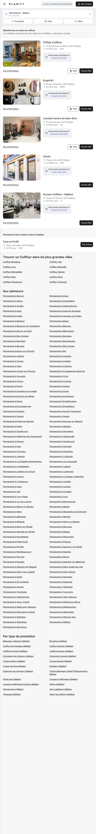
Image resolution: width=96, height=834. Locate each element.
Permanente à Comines (61, 366)
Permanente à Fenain (59, 416)
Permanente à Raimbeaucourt (17, 552)
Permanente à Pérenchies (62, 537)
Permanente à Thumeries (15, 592)
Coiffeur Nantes (57, 272)
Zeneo (47, 156)
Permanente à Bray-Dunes (62, 346)
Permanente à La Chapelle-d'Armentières (22, 461)
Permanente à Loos (59, 496)
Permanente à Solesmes (61, 582)
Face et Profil (11, 241)
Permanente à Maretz (60, 506)
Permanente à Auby (12, 311)
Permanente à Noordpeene (15, 537)
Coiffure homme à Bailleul (15, 651)
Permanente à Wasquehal (62, 612)
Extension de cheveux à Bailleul (18, 671)
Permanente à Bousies (13, 346)
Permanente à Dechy (13, 386)
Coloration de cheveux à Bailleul (18, 656)
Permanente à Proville (13, 547)
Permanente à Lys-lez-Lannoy (17, 501)
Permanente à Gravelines (61, 431)
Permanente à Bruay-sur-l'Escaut (18, 351)
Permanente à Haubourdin (62, 436)
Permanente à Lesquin (60, 486)
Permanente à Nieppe (60, 531)
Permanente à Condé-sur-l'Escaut (19, 371)
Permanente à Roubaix (13, 562)
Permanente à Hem (12, 446)
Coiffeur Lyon (9, 267)
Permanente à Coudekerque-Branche (67, 371)
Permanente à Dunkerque (62, 396)
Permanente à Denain (60, 386)
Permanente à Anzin (59, 296)
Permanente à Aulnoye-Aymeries (65, 311)
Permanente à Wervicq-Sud (63, 617)
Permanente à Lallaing (60, 466)
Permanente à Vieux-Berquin (63, 597)
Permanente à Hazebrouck (62, 441)
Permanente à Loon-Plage (15, 496)
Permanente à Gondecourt (15, 431)
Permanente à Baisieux (14, 321)
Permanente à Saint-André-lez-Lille (66, 567)
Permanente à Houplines (61, 451)
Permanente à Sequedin (61, 577)
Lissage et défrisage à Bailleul (64, 679)
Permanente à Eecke (12, 401)
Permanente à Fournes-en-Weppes (66, 421)
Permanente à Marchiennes (63, 501)
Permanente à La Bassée (61, 456)
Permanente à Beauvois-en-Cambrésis (21, 326)
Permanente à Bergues (60, 326)
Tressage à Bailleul (12, 694)
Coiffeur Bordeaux (11, 262)
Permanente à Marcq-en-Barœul (18, 506)
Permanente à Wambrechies (63, 607)
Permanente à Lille (11, 491)
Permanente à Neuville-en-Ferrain (19, 531)
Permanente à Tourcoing (61, 592)
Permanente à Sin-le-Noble (16, 582)
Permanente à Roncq (59, 557)
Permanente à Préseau (60, 542)
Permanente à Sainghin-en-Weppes (20, 567)
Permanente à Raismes (60, 552)
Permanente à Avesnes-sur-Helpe (66, 316)
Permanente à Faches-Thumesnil (65, 411)
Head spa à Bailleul (12, 679)
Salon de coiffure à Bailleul (62, 694)
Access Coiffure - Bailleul (58, 194)
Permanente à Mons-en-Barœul (65, 521)
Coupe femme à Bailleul (61, 661)
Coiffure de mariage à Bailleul (17, 646)
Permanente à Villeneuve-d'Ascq (65, 602)
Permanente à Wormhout (15, 627)
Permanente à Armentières (62, 301)
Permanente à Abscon (13, 296)
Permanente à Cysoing (60, 381)
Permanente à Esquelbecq (62, 406)
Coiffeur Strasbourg (12, 282)
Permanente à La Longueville (63, 461)
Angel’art (48, 80)
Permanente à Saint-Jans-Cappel (19, 572)
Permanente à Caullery (60, 361)
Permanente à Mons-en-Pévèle (17, 526)
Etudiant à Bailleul (58, 666)
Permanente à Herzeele (61, 446)
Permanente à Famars (13, 416)
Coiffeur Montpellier (12, 272)
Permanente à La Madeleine (16, 466)
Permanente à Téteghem (61, 587)
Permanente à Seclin (12, 577)
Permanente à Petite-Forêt (15, 542)
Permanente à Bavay (59, 321)
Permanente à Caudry (13, 361)
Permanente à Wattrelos (14, 617)
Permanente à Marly (12, 511)
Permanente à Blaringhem (62, 331)
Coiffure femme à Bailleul (61, 646)
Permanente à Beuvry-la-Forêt (17, 331)
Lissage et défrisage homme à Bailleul (21, 684)
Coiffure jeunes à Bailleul (61, 651)
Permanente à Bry (58, 351)
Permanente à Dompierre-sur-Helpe (20, 391)
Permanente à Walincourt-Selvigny (19, 607)
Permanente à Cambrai (60, 356)
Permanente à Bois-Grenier (16, 336)
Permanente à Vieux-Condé (16, 602)
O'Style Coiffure (52, 42)
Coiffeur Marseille (58, 267)
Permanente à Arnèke (13, 306)
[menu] (4, 4)
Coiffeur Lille (56, 262)
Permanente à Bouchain (14, 341)
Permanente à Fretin (12, 426)
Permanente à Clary (12, 366)
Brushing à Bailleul (58, 641)
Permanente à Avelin (12, 316)
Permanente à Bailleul (13, 689)
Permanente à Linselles (61, 491)
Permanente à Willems (60, 622)
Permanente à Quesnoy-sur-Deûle (66, 547)
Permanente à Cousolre (14, 376)
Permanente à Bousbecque (62, 341)
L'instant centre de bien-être (60, 118)
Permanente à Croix (59, 376)
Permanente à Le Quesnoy (15, 481)
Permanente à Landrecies (62, 471)
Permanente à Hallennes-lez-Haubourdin (22, 436)
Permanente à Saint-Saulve (62, 572)
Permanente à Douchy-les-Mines (18, 396)
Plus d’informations (11, 71)
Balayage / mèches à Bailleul (16, 641)
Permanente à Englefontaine (63, 401)
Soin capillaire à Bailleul (61, 689)
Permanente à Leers (12, 486)
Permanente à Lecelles (60, 481)
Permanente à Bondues (61, 336)
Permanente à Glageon (60, 426)
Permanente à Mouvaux (61, 526)
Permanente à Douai (59, 391)
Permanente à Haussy (13, 441)
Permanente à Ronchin (13, 557)
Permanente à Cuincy (13, 381)
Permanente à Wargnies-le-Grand (19, 612)
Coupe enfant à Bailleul (14, 661)
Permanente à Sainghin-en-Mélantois (67, 562)
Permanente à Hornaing (14, 451)
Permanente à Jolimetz (14, 456)
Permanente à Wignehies (15, 622)
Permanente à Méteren (13, 521)
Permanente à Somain (13, 587)
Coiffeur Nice (9, 277)
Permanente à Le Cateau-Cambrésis (67, 476)
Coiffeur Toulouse (58, 282)
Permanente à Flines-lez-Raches (18, 421)
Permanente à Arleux (13, 301)
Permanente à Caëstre (13, 356)
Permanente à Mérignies (14, 516)
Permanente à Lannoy (13, 476)
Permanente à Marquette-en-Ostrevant (68, 511)
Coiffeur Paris (56, 277)
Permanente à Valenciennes (16, 597)
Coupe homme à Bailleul (14, 666)
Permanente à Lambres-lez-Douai (19, 471)
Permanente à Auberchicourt (63, 306)
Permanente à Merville (60, 516)
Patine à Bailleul (57, 684)
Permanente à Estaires (13, 411)
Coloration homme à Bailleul (63, 656)
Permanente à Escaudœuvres (17, 406)
